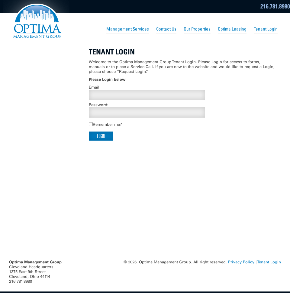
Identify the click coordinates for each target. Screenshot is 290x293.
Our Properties (197, 28)
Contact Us (166, 28)
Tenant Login (266, 28)
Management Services (127, 28)
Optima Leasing (232, 28)
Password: (98, 105)
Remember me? (107, 124)
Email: (95, 87)
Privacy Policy (241, 262)
